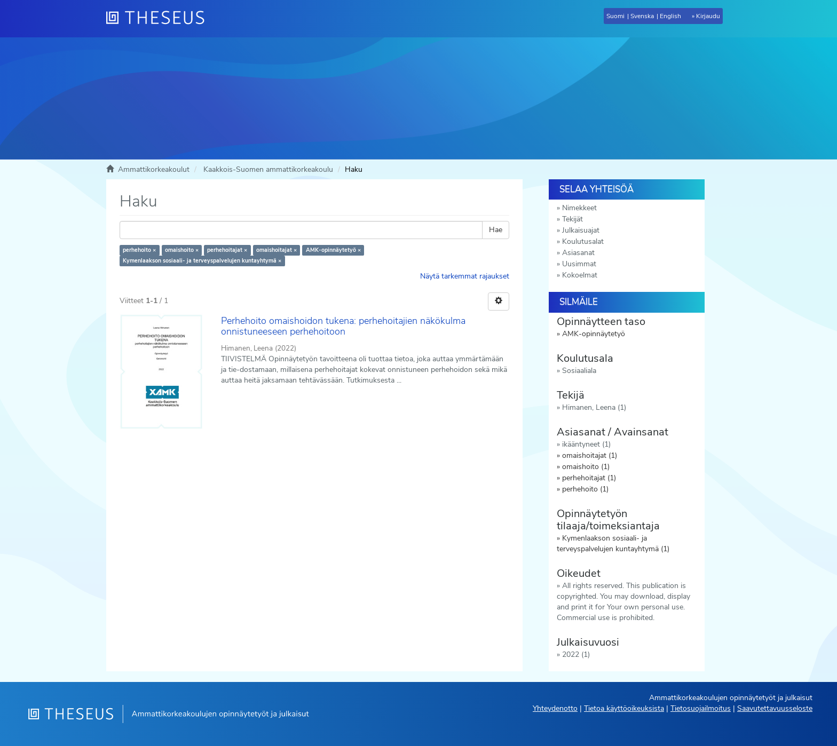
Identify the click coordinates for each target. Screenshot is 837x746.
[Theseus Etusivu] (159, 18)
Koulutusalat (583, 241)
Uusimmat (579, 264)
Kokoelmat (579, 275)
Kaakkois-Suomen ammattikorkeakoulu (268, 169)
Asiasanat (578, 253)
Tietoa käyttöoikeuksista (624, 708)
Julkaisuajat (580, 230)
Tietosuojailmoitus (700, 708)
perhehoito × (139, 250)
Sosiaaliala (579, 371)
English (670, 16)
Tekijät (572, 219)
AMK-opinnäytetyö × (333, 250)
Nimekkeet (579, 208)
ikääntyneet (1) (586, 444)
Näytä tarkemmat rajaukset (464, 276)
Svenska (642, 16)
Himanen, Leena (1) (594, 407)
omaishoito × (182, 250)
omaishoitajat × (276, 250)
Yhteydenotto (555, 708)
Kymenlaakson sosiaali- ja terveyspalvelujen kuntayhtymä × (202, 261)
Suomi (615, 16)
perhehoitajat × (227, 250)
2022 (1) (576, 654)
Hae (495, 230)
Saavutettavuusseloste (774, 708)
